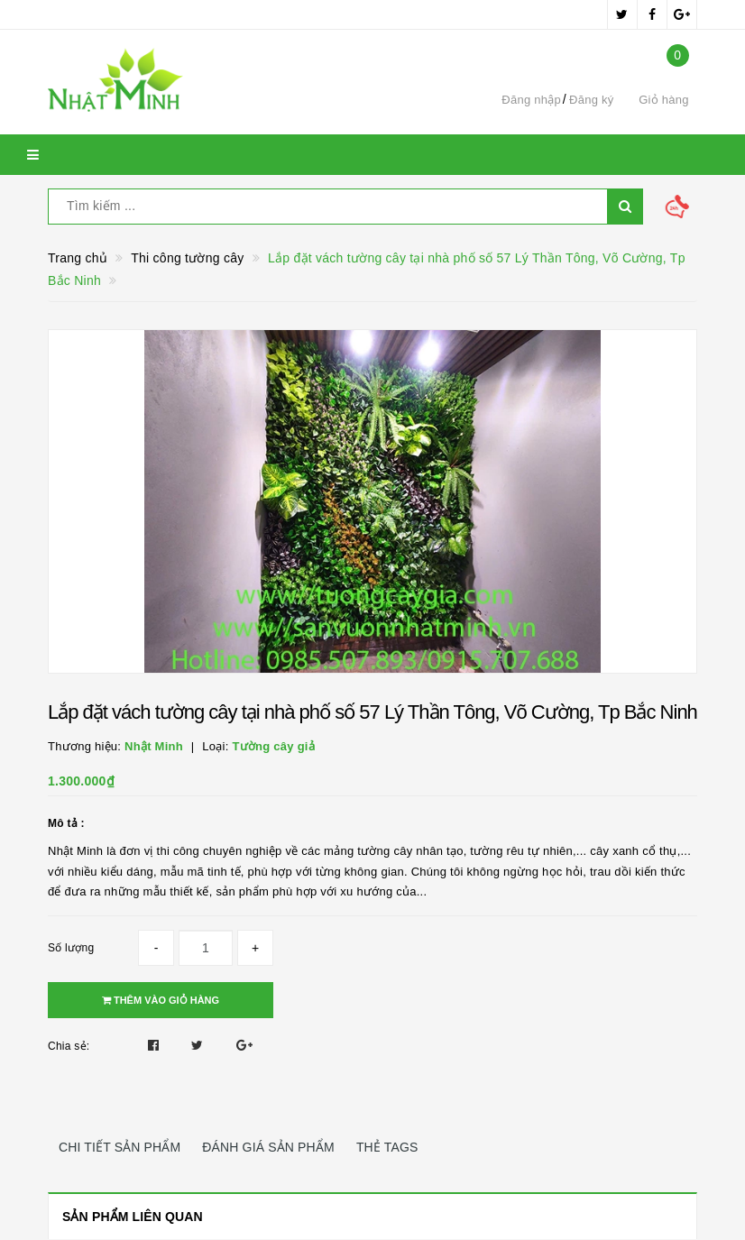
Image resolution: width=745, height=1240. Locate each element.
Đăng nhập (531, 99)
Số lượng (71, 947)
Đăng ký (591, 99)
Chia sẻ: (68, 1046)
